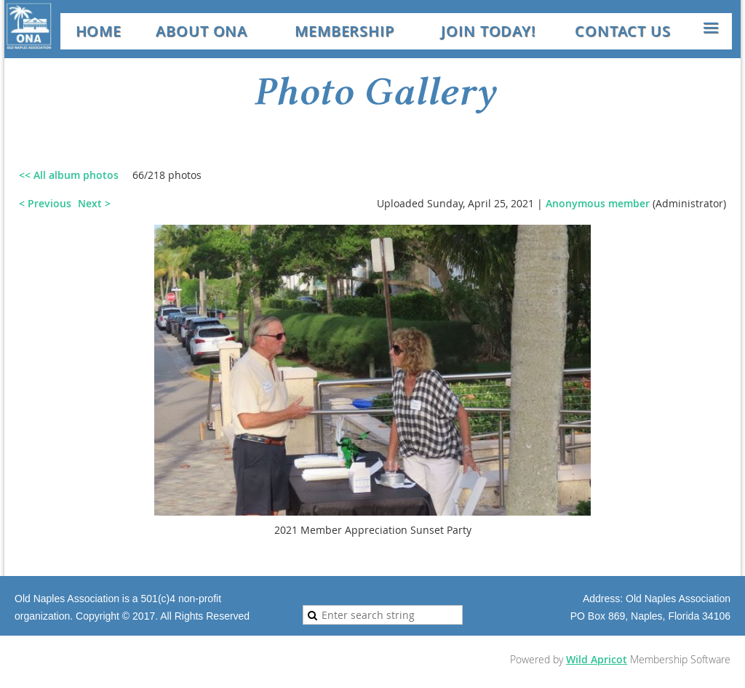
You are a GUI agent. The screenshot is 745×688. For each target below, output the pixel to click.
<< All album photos (69, 175)
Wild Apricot (596, 659)
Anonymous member (598, 203)
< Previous (45, 203)
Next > (94, 203)
